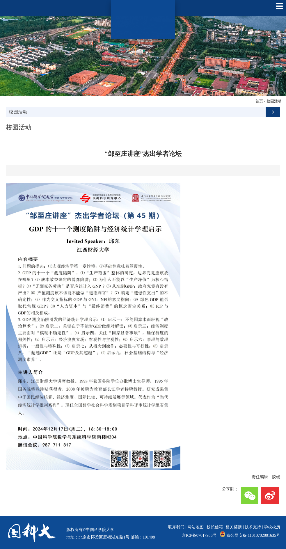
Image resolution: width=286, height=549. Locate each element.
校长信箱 (215, 527)
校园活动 (274, 101)
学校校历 (272, 527)
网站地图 (195, 527)
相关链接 (233, 527)
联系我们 (176, 527)
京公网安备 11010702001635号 (253, 535)
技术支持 (253, 527)
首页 (259, 101)
